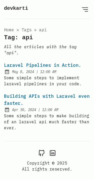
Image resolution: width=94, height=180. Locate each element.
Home (9, 29)
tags (27, 29)
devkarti (16, 8)
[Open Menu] (85, 9)
